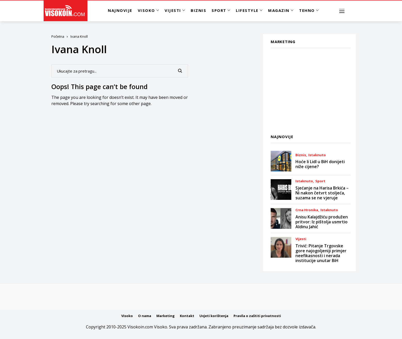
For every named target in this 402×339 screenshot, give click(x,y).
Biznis (300, 155)
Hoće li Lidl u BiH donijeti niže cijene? (320, 164)
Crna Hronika (306, 210)
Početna (57, 36)
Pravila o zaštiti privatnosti (257, 315)
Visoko (127, 315)
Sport (320, 181)
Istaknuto (317, 155)
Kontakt (187, 315)
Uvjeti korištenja (213, 315)
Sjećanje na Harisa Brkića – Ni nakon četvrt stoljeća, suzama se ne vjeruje (322, 193)
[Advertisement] (311, 88)
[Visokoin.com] (65, 10)
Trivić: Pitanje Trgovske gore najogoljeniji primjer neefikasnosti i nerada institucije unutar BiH (321, 253)
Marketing (165, 315)
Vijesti (300, 239)
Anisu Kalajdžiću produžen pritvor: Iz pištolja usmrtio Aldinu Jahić (321, 222)
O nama (144, 315)
